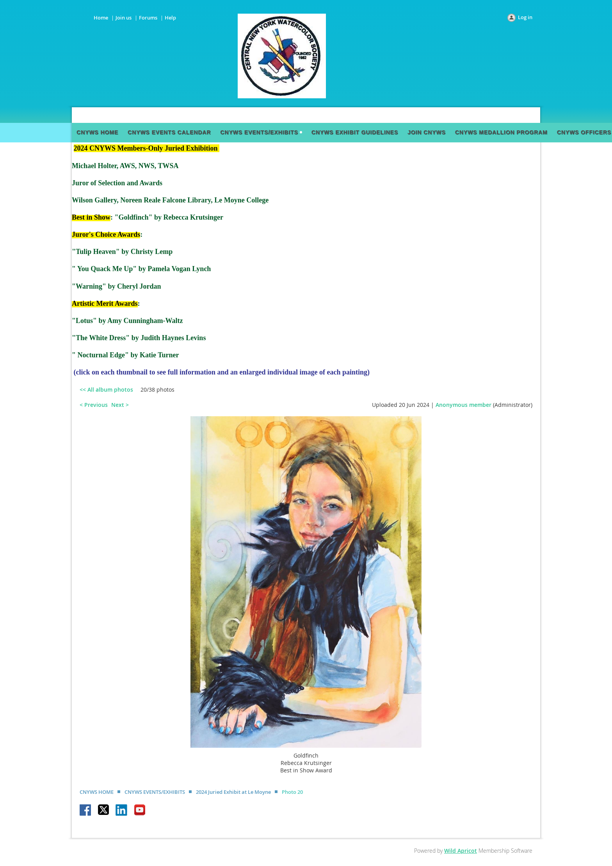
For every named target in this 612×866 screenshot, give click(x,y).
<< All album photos (106, 389)
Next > (120, 404)
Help (170, 17)
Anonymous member (463, 404)
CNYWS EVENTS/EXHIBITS (155, 791)
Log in (525, 17)
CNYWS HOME (97, 791)
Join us (124, 17)
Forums (148, 17)
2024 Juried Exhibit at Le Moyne (233, 791)
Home (101, 17)
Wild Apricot (460, 850)
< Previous (94, 404)
